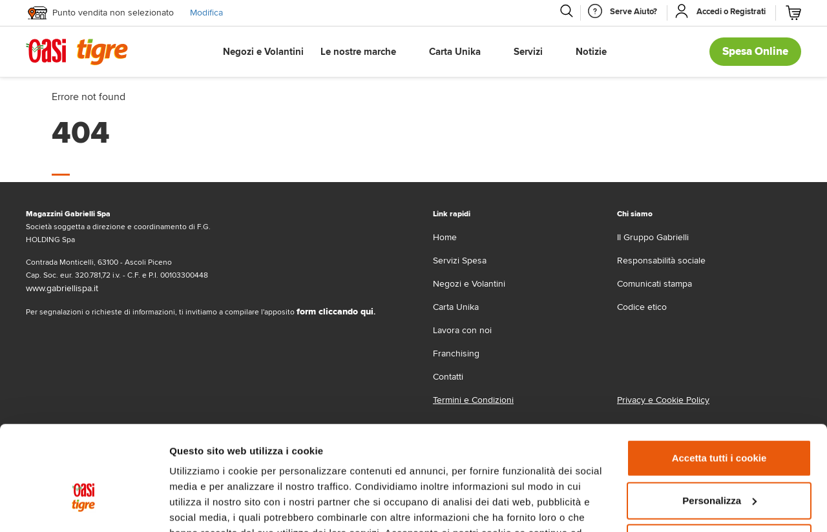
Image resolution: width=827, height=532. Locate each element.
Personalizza (719, 422)
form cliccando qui (335, 311)
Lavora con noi (462, 330)
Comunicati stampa (654, 283)
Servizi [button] (528, 51)
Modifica (206, 12)
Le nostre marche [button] (358, 51)
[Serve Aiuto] (633, 11)
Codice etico (642, 307)
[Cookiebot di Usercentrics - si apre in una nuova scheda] (83, 507)
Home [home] (445, 237)
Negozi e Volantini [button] (263, 51)
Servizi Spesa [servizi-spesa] (460, 260)
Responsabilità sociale (661, 260)
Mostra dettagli (204, 506)
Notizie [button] (591, 51)
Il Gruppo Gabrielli (653, 237)
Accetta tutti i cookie (719, 380)
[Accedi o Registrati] (731, 11)
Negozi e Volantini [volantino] (469, 283)
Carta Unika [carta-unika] (456, 307)
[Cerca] (566, 11)
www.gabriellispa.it (62, 288)
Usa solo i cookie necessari (719, 465)
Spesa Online (755, 51)
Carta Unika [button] (455, 51)
